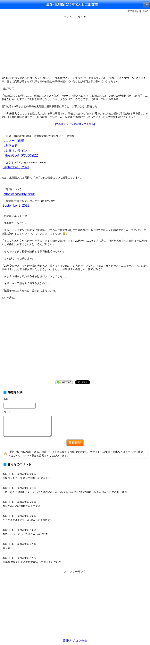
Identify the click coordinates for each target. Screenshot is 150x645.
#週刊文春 (11, 145)
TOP (146, 4)
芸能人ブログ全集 (75, 640)
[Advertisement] (75, 47)
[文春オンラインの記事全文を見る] (75, 124)
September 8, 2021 (16, 167)
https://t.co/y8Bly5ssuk (19, 194)
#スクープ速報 (14, 140)
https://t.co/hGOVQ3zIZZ (21, 155)
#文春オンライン (15, 150)
